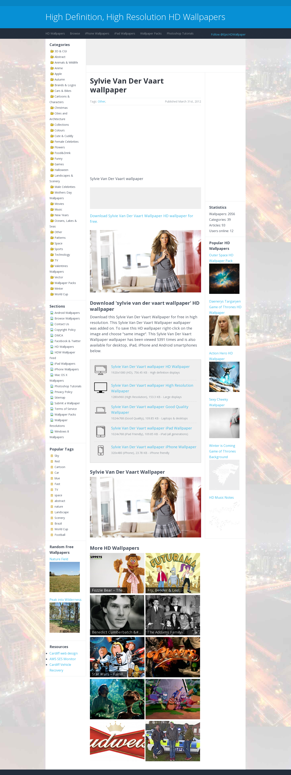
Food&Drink (63, 153)
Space (58, 243)
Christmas (61, 108)
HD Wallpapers (55, 33)
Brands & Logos (65, 85)
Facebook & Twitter (68, 341)
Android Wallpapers (67, 313)
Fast (57, 484)
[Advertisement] (119, 3)
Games (59, 164)
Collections (62, 125)
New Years (62, 215)
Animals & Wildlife (66, 62)
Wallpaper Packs (151, 33)
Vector (59, 277)
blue (57, 478)
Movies (59, 204)
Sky (57, 456)
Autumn (60, 79)
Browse (75, 33)
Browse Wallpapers (67, 318)
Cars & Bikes (63, 91)
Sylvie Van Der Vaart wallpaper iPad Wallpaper (151, 425)
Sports (59, 249)
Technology (62, 255)
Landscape (62, 512)
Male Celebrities (65, 187)
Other (58, 232)
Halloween (61, 170)
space (58, 495)
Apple (58, 74)
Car (57, 472)
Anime (59, 68)
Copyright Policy (65, 330)
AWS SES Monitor (63, 659)
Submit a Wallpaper (67, 403)
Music (58, 209)
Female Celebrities (67, 141)
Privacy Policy (63, 392)
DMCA (59, 335)
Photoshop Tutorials (180, 33)
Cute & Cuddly (64, 136)
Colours (60, 130)
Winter (59, 288)
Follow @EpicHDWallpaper (228, 34)
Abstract (60, 57)
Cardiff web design (64, 653)
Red (57, 461)
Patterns (60, 238)
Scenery (60, 518)
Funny (58, 158)
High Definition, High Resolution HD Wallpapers (135, 16)
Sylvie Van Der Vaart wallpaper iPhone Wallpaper (153, 440)
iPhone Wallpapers (97, 33)
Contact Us (62, 324)
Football (60, 535)
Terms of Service (66, 409)
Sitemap (60, 397)
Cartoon (60, 467)
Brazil (58, 523)
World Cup (61, 294)
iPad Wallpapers (124, 33)
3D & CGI (61, 51)
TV (56, 260)
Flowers (60, 147)
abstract (60, 501)
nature (59, 506)
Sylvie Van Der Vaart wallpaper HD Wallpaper (150, 366)
